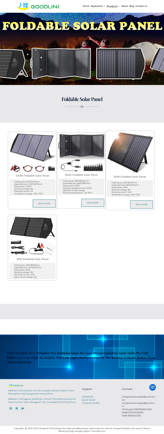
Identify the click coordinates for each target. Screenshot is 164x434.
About (124, 6)
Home (86, 6)
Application (97, 6)
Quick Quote (88, 400)
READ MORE (44, 203)
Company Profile (91, 403)
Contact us (141, 6)
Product (113, 6)
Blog (131, 6)
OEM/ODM (87, 397)
